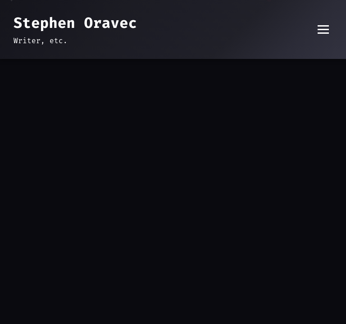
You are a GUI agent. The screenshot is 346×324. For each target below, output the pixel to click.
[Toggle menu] (323, 29)
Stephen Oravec (75, 23)
